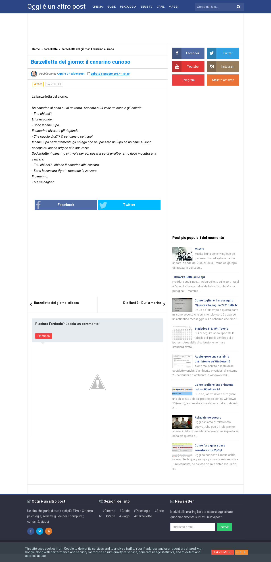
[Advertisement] (135, 28)
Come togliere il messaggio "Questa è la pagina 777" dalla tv (215, 306)
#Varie (110, 524)
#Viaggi (124, 524)
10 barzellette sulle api (189, 277)
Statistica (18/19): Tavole (212, 334)
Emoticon (44, 336)
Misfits (199, 249)
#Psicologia (142, 519)
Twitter (112, 205)
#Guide (124, 519)
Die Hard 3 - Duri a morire (142, 303)
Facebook (69, 205)
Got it (242, 552)
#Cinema (108, 519)
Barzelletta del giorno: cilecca (56, 303)
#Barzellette (143, 524)
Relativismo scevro (208, 424)
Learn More (222, 552)
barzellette (54, 84)
